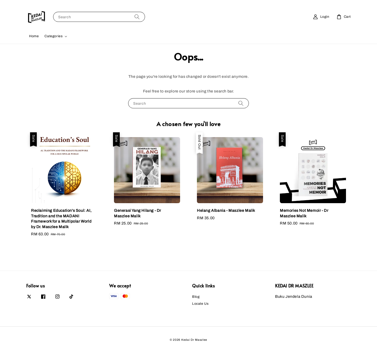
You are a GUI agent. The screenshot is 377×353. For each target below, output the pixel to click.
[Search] (137, 16)
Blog (196, 296)
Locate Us (200, 303)
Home (34, 36)
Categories (53, 36)
